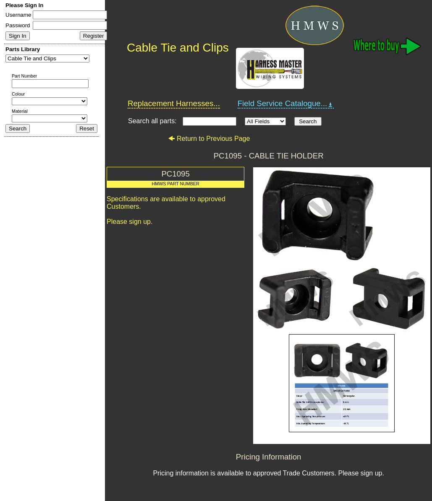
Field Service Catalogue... (286, 103)
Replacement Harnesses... (174, 103)
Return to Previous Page (209, 138)
